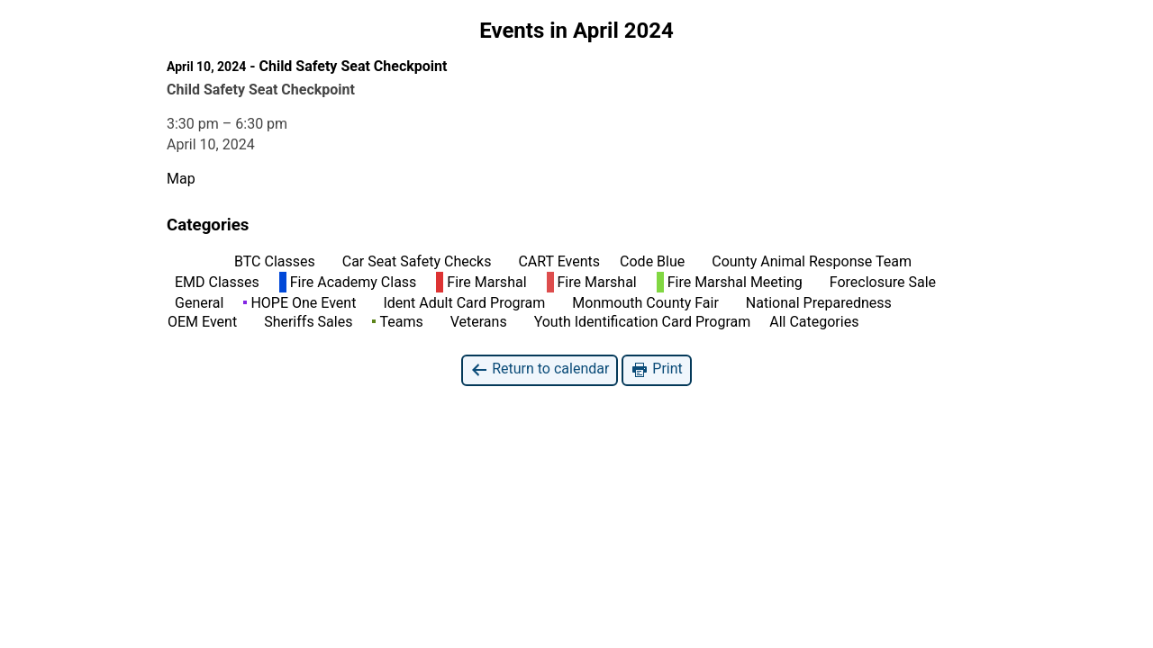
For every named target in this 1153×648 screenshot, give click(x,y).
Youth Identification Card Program (639, 321)
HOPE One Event (299, 302)
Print (656, 369)
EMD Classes (213, 282)
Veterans (475, 321)
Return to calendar (539, 369)
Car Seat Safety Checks (413, 261)
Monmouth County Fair (641, 302)
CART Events (555, 261)
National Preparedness (815, 302)
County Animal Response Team (808, 261)
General (195, 302)
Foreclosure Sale (879, 282)
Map (181, 178)
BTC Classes (271, 261)
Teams (397, 321)
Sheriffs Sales (304, 321)
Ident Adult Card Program (460, 302)
